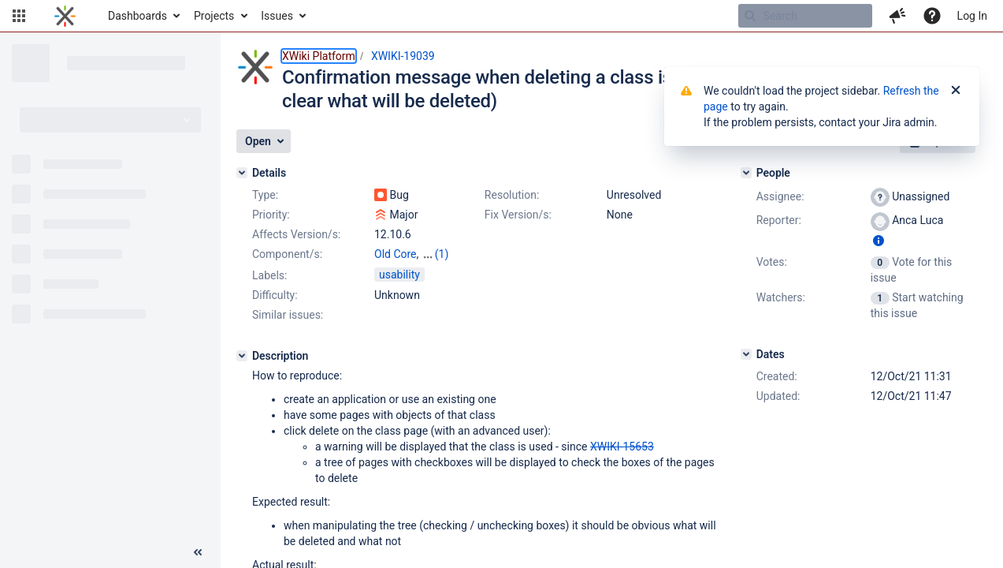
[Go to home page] (65, 16)
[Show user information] (878, 240)
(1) (442, 254)
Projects (214, 15)
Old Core (395, 254)
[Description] (241, 355)
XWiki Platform (318, 56)
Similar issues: (287, 314)
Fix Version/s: (518, 214)
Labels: (269, 275)
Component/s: (287, 254)
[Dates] (746, 354)
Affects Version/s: (296, 234)
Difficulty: (275, 295)
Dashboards (137, 15)
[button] (19, 16)
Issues (277, 15)
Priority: (271, 214)
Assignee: (780, 196)
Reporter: (778, 220)
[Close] (956, 91)
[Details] (241, 172)
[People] (746, 172)
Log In (972, 15)
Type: (265, 195)
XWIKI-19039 (403, 56)
